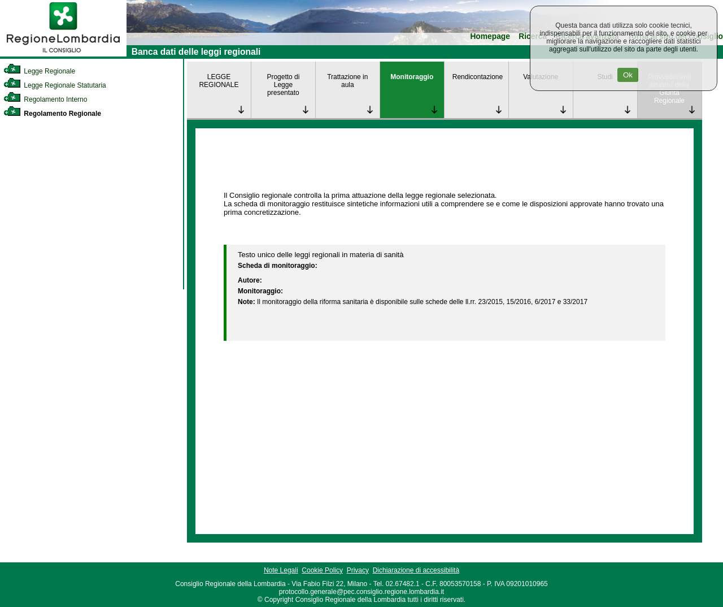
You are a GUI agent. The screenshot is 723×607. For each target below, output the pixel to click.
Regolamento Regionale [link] (52, 114)
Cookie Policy (322, 570)
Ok (628, 75)
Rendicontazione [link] (477, 77)
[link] (63, 54)
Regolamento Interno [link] (45, 99)
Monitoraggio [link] (411, 77)
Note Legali (281, 570)
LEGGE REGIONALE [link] (218, 81)
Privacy (358, 570)
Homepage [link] (490, 36)
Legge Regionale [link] (39, 71)
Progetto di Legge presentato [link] (283, 85)
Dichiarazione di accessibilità (416, 570)
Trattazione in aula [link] (347, 81)
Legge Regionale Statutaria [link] (54, 85)
